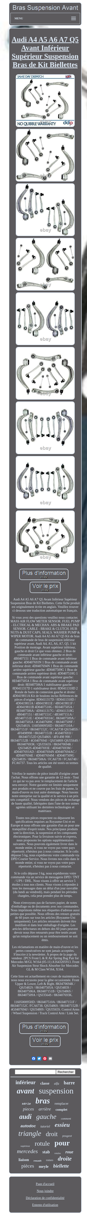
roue (69, 1152)
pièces (27, 1166)
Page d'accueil (45, 1184)
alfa (56, 1083)
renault (38, 1160)
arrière (45, 1109)
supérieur (25, 1145)
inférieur (26, 1082)
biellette (61, 1166)
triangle (29, 1133)
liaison (24, 1160)
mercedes (27, 1151)
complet (61, 1109)
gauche (46, 1116)
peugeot (67, 1136)
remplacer (61, 1103)
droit (52, 1134)
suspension (56, 1090)
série (26, 1104)
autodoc (28, 1126)
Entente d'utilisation (45, 1205)
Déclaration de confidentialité (45, 1198)
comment (66, 1118)
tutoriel (45, 1126)
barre (69, 1082)
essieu (62, 1124)
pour (62, 1143)
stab (46, 1152)
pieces (28, 1109)
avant (25, 1091)
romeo (49, 1160)
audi (25, 1116)
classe (44, 1083)
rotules (58, 1153)
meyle (43, 1166)
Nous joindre (45, 1191)
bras (42, 1100)
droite (65, 1158)
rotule (42, 1143)
